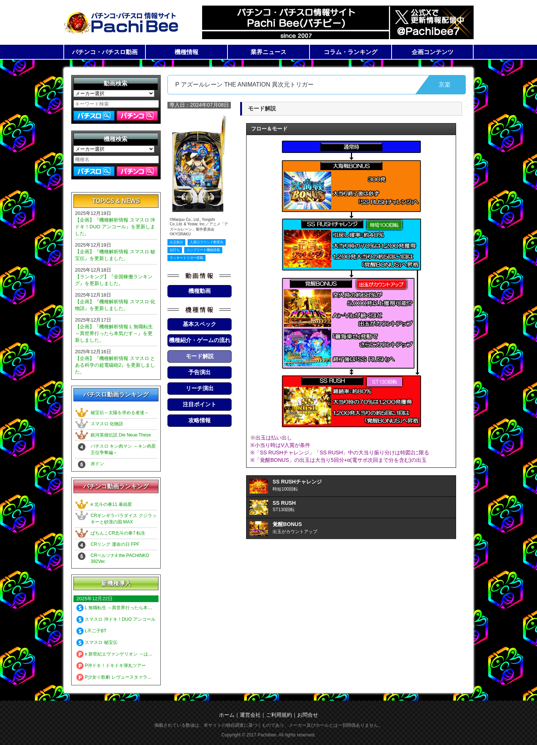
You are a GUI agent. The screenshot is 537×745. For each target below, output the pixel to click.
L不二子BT (91, 630)
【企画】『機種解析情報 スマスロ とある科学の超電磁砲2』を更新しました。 (115, 365)
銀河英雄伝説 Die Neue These (121, 435)
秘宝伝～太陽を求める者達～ (120, 412)
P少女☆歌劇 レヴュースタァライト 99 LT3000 (127, 677)
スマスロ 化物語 (107, 423)
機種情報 (186, 52)
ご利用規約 (279, 715)
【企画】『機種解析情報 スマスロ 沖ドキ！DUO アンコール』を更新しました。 (115, 226)
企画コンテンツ (432, 52)
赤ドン (97, 463)
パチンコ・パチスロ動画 (105, 52)
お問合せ (307, 715)
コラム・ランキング (350, 52)
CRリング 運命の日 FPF (115, 544)
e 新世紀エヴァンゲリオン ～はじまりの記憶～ (127, 654)
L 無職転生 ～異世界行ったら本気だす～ (121, 607)
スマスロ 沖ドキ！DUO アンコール (116, 619)
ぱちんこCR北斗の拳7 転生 (118, 533)
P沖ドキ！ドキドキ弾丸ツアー (111, 665)
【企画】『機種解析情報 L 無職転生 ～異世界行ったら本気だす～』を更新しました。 (114, 333)
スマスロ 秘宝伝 (96, 642)
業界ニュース (268, 52)
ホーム (227, 715)
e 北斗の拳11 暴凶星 (111, 504)
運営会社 (250, 715)
